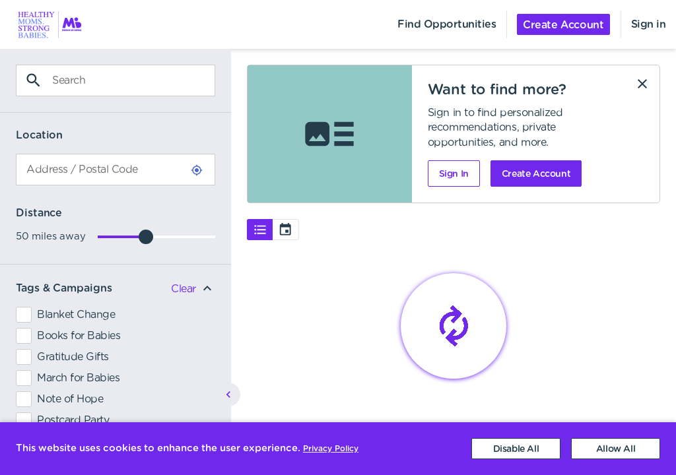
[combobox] (115, 169)
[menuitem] (42, 24)
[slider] (146, 237)
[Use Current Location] (196, 170)
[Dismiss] (642, 84)
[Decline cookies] (515, 448)
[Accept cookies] (615, 448)
